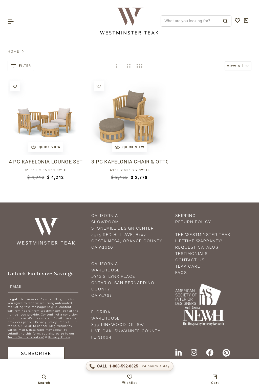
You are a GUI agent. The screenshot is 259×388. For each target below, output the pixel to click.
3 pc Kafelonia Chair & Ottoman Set (129, 162)
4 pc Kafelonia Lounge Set (46, 162)
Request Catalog (197, 247)
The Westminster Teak (202, 234)
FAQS (181, 272)
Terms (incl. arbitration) (26, 337)
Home (13, 51)
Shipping (185, 215)
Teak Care (187, 266)
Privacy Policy (59, 337)
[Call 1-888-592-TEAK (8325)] (130, 366)
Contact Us (190, 260)
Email (16, 287)
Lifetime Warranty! (199, 241)
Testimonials (191, 253)
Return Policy (193, 222)
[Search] (225, 21)
